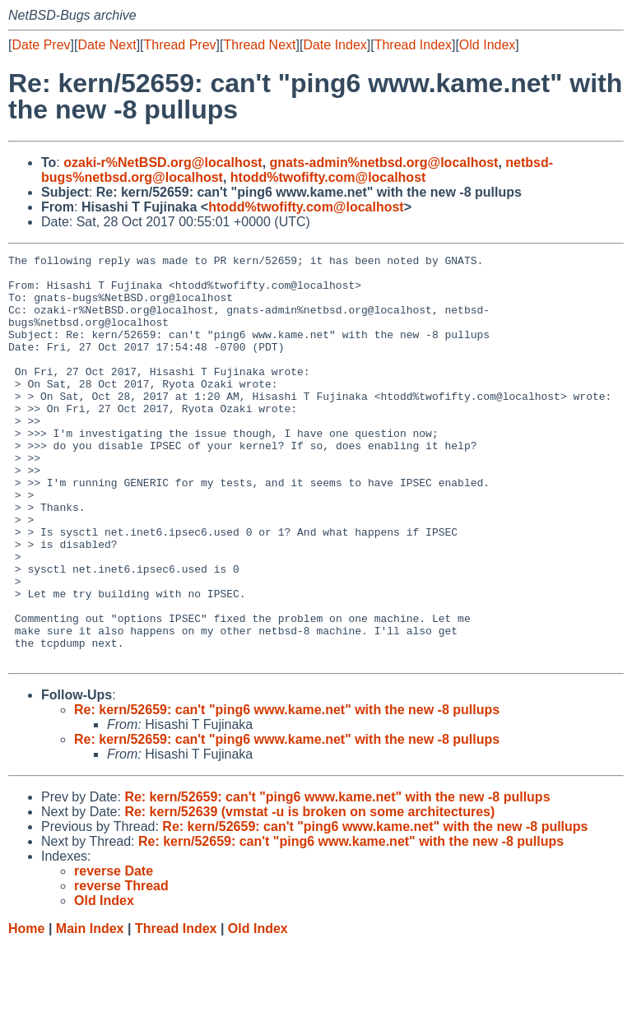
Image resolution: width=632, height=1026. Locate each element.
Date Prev (41, 45)
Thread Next (259, 45)
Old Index (487, 45)
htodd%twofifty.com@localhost (328, 177)
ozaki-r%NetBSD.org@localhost (162, 162)
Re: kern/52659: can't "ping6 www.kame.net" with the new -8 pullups (287, 791)
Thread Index (413, 45)
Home (26, 1010)
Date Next (106, 45)
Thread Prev (180, 45)
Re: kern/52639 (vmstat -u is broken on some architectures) (309, 893)
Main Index (90, 1010)
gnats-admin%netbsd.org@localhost (384, 162)
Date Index (334, 45)
